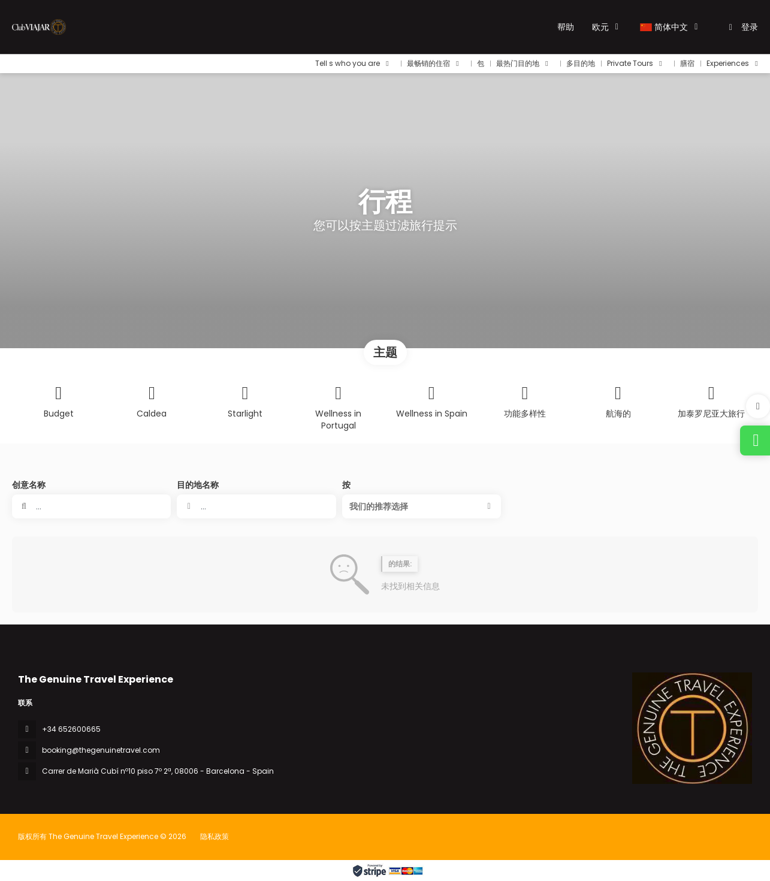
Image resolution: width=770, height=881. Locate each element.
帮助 (565, 27)
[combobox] (256, 506)
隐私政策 (214, 836)
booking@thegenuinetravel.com (101, 750)
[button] (758, 406)
